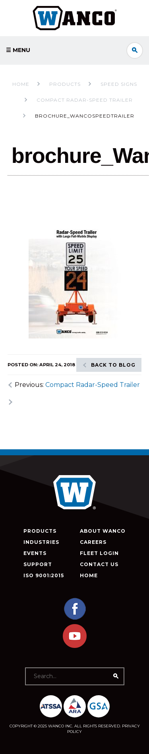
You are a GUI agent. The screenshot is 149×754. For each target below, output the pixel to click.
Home (20, 84)
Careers (93, 542)
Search (134, 50)
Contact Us (99, 564)
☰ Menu (18, 50)
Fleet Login (99, 553)
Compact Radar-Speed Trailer (92, 385)
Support (37, 564)
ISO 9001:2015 (43, 575)
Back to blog (113, 365)
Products (39, 531)
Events (34, 553)
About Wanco (103, 531)
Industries (41, 542)
